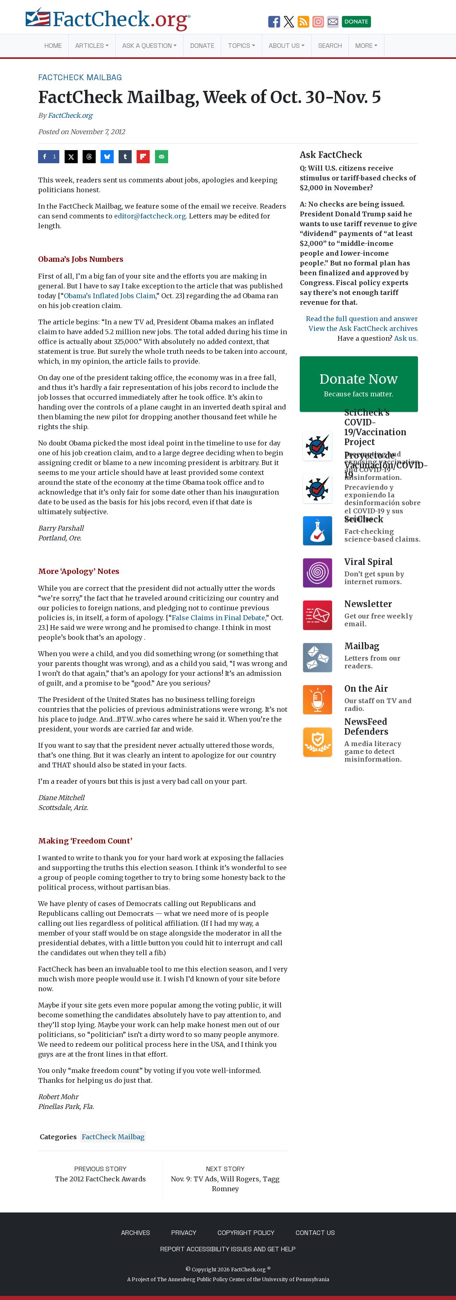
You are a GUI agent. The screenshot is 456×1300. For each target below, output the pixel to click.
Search (330, 45)
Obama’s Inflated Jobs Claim (109, 296)
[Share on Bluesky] (107, 156)
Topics (239, 45)
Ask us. (406, 338)
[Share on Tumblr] (125, 156)
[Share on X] (71, 156)
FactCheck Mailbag (80, 77)
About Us (284, 45)
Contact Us (315, 1232)
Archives (135, 1232)
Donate (202, 45)
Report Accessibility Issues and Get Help (228, 1249)
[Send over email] (161, 156)
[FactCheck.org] (114, 24)
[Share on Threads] (89, 156)
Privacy (183, 1232)
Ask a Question (147, 45)
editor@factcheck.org (150, 216)
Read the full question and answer (362, 319)
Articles (89, 45)
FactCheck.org (70, 115)
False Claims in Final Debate (218, 618)
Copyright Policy (246, 1232)
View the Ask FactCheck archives (363, 328)
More (364, 45)
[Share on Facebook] (49, 156)
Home (53, 45)
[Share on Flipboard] (143, 156)
